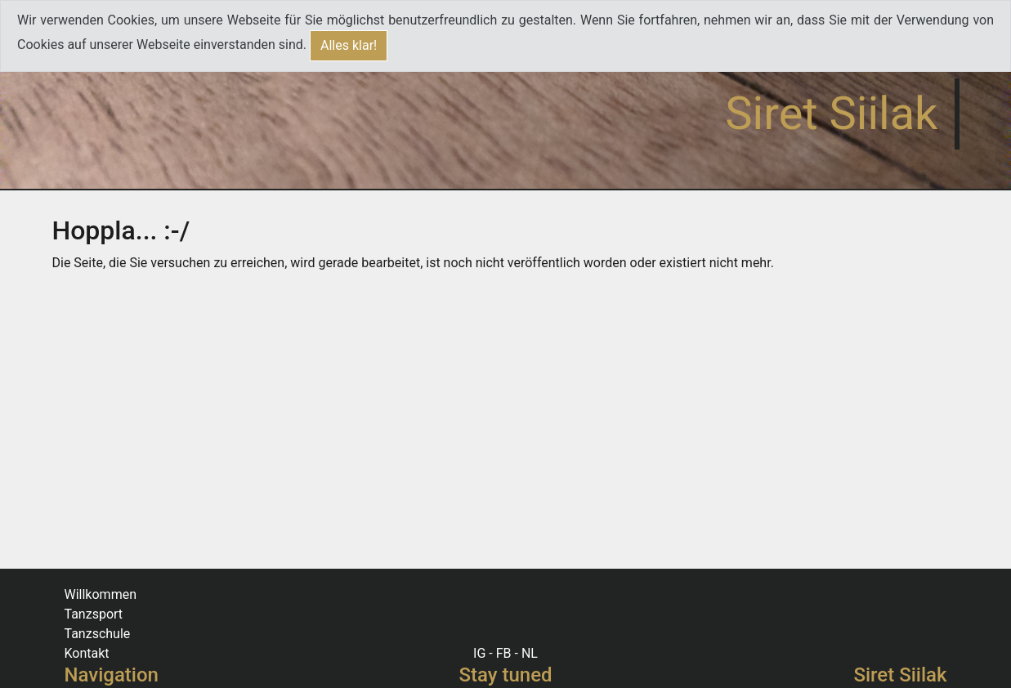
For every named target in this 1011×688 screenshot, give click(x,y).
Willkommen (100, 594)
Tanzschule (98, 633)
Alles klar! (348, 45)
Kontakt (87, 653)
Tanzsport (94, 614)
